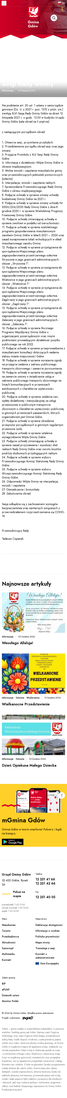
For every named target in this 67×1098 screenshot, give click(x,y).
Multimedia (8, 954)
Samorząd (7, 948)
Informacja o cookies (47, 931)
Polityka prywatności (47, 936)
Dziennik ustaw (10, 995)
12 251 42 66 (45, 883)
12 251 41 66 (45, 879)
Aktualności (8, 942)
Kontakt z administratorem (44, 955)
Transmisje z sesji (45, 948)
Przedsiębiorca (10, 936)
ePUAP (6, 989)
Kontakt (6, 960)
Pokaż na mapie (19, 894)
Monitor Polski (10, 1001)
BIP (63, 3)
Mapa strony (42, 942)
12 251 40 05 (45, 897)
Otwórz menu (4, 3)
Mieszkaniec (9, 925)
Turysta (6, 931)
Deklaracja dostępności (49, 925)
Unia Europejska (49, 963)
